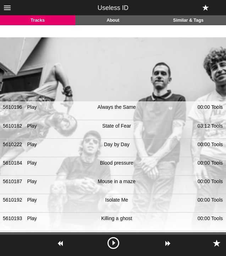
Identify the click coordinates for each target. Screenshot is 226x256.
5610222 (12, 144)
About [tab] (112, 20)
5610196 (12, 107)
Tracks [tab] (38, 20)
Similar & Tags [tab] (188, 20)
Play (32, 107)
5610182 (12, 126)
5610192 (12, 200)
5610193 (12, 218)
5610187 (12, 181)
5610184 (12, 163)
